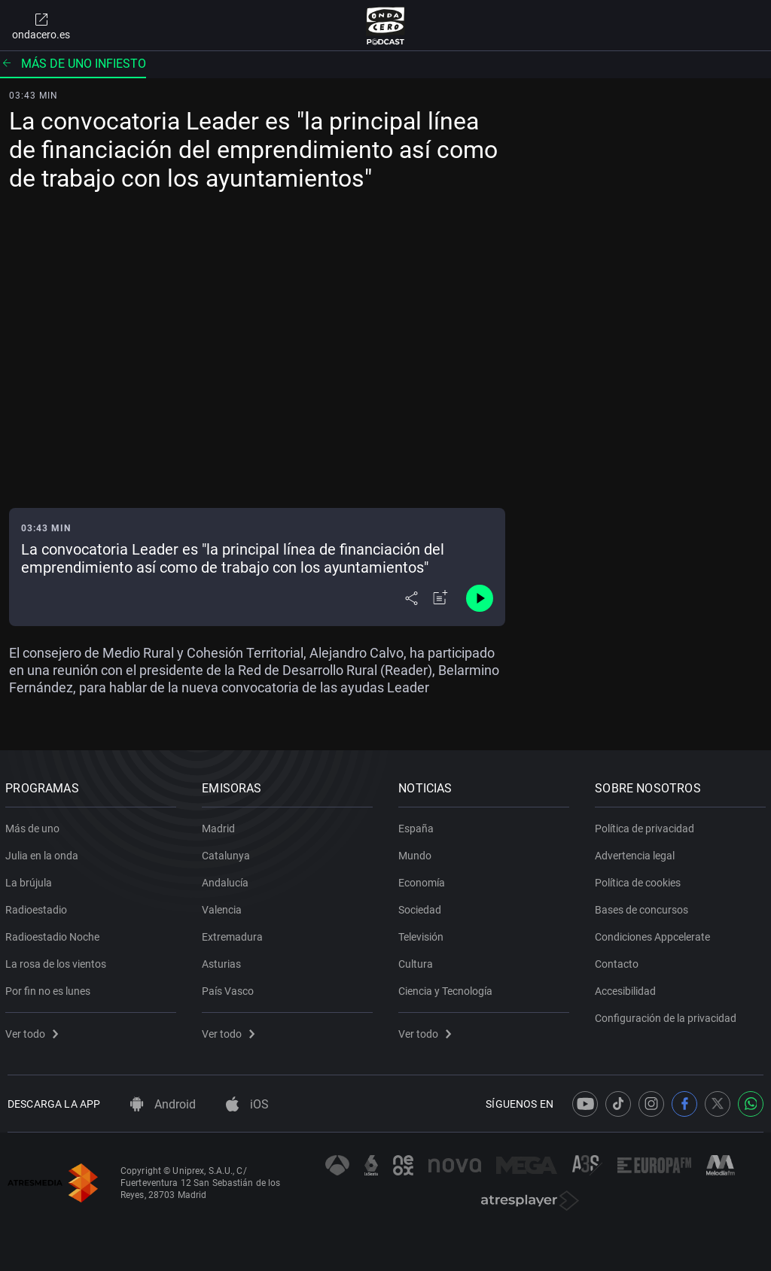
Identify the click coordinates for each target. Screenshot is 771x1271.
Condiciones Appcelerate (654, 934)
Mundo (417, 853)
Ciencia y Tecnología (448, 988)
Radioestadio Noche (55, 934)
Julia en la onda (44, 853)
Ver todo (34, 1031)
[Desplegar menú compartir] (411, 598)
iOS (247, 1104)
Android (163, 1104)
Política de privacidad (646, 825)
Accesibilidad (627, 988)
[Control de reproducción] (479, 598)
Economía (424, 880)
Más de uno (35, 825)
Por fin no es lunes (50, 988)
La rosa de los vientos (58, 961)
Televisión (423, 934)
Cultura (418, 961)
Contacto (619, 961)
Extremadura (234, 934)
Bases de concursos (643, 907)
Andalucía (227, 880)
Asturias (223, 961)
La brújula (31, 880)
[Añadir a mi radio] (440, 598)
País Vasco (230, 988)
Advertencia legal (637, 853)
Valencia (224, 907)
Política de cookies (640, 880)
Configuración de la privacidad (668, 1015)
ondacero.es (41, 26)
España (418, 825)
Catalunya (228, 853)
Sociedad (422, 907)
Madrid (220, 825)
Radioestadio (38, 907)
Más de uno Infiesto (73, 63)
